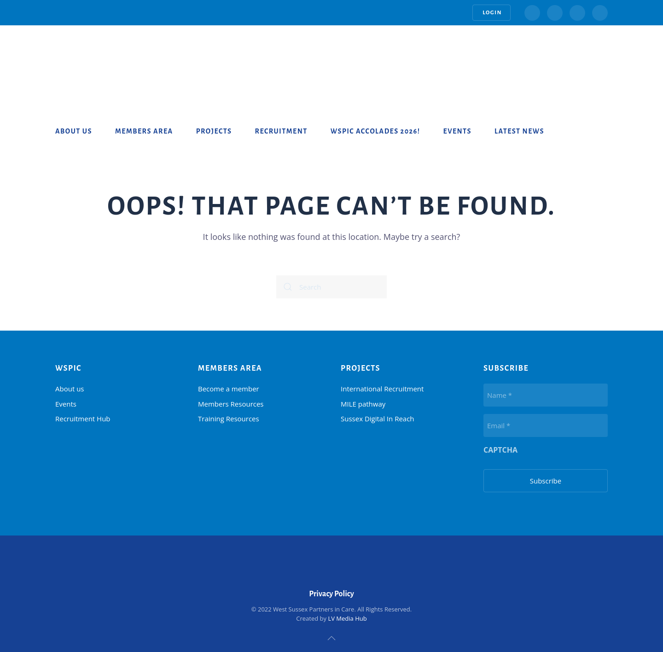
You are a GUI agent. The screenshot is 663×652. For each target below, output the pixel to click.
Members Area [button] (144, 131)
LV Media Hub (347, 618)
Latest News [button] (519, 131)
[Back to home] (92, 53)
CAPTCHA (500, 450)
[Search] (331, 286)
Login (491, 13)
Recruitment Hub (82, 418)
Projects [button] (214, 131)
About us (73, 131)
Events (457, 131)
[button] (331, 638)
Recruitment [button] (281, 131)
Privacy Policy (331, 594)
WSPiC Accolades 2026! (375, 131)
